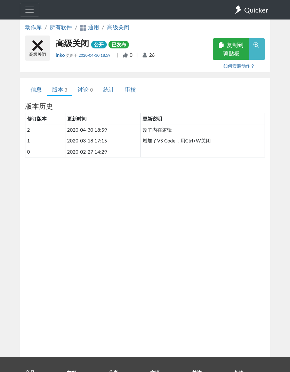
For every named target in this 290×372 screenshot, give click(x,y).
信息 (36, 89)
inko (61, 55)
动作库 (33, 27)
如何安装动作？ (239, 66)
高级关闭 (118, 27)
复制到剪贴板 (231, 48)
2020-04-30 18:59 (95, 55)
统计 (108, 89)
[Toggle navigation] (29, 10)
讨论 (85, 89)
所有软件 (61, 27)
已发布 (119, 44)
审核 (130, 89)
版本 (59, 89)
